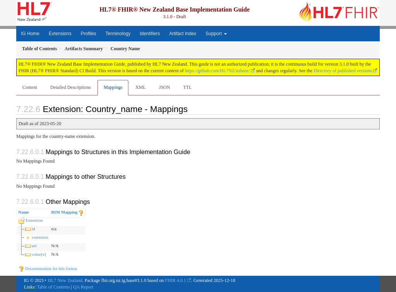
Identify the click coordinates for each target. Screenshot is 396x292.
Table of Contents (53, 287)
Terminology (118, 33)
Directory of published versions (343, 70)
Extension (34, 220)
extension (40, 237)
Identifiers (150, 33)
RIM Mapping (64, 212)
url (34, 245)
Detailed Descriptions (70, 87)
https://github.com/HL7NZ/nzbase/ (217, 70)
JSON (164, 87)
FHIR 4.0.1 (175, 280)
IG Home (30, 33)
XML (140, 87)
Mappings (113, 87)
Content (29, 87)
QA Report (83, 287)
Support (216, 33)
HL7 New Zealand (65, 280)
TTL (187, 87)
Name (23, 212)
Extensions (60, 33)
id (33, 228)
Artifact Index (182, 33)
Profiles (88, 33)
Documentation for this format (47, 268)
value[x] (39, 254)
